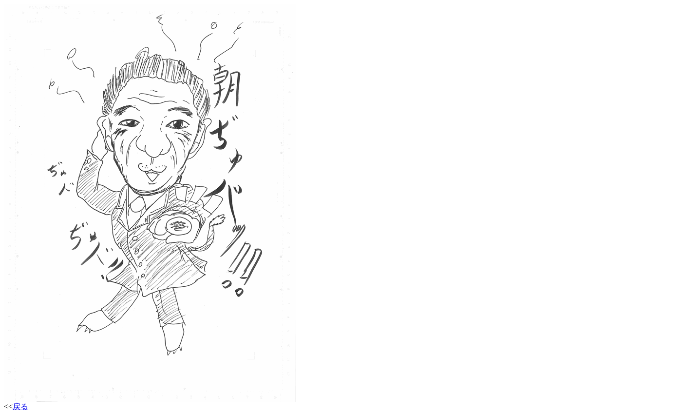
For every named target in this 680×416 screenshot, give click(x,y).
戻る (20, 406)
